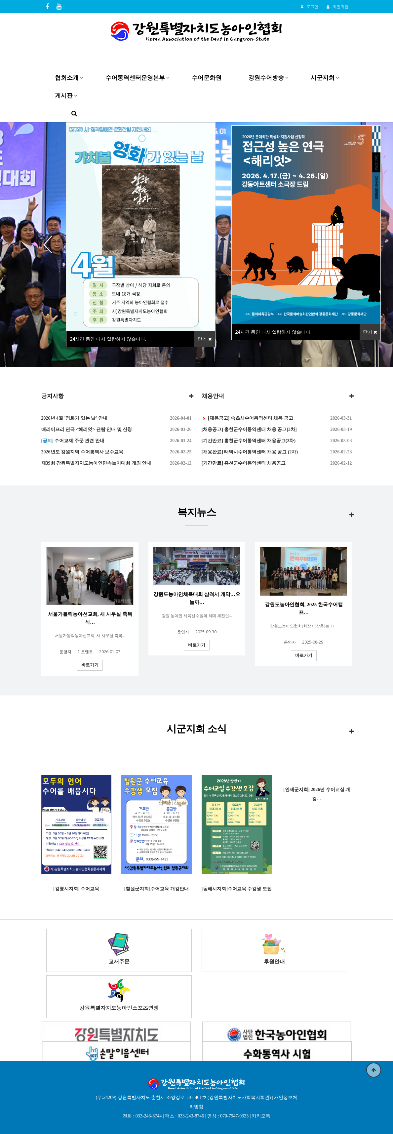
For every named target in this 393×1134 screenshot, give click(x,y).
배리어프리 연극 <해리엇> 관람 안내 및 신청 (86, 429)
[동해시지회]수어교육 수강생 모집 (237, 888)
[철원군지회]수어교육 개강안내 (156, 888)
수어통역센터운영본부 (135, 77)
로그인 (309, 6)
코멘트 (85, 651)
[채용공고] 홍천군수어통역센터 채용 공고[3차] (249, 429)
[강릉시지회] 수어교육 (76, 888)
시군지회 (322, 77)
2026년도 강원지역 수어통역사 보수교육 (82, 451)
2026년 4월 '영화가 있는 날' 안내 (74, 418)
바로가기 (89, 664)
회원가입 (337, 6)
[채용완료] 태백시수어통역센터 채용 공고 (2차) (250, 451)
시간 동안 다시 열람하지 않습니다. (108, 339)
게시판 (64, 95)
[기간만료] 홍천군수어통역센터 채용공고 (244, 463)
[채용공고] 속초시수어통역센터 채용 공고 (250, 418)
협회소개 (67, 77)
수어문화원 (206, 77)
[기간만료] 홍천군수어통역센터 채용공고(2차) (249, 440)
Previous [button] (50, 244)
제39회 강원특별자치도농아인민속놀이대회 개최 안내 (96, 463)
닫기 (205, 339)
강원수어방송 (266, 77)
